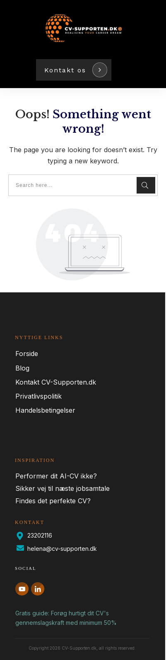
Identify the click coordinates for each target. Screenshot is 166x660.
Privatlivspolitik (38, 396)
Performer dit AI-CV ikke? (56, 476)
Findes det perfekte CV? (53, 501)
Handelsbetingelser (45, 410)
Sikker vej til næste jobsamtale (62, 488)
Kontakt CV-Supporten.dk (55, 382)
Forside (26, 353)
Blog (22, 368)
